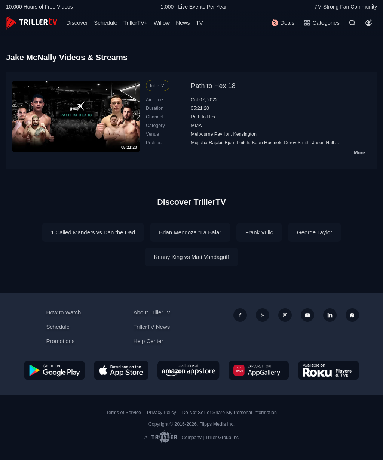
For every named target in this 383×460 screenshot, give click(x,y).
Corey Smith (297, 142)
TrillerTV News (151, 327)
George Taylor (314, 232)
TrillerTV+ (135, 22)
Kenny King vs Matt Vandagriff (191, 257)
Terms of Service (123, 412)
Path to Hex (203, 117)
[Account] (369, 23)
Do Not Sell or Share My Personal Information (229, 412)
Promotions (60, 341)
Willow (162, 22)
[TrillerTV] (31, 22)
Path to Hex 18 (213, 86)
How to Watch (63, 312)
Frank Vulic (259, 232)
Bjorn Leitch (237, 142)
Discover (77, 22)
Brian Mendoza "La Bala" (190, 232)
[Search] (352, 23)
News (183, 22)
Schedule (105, 22)
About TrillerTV (151, 312)
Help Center (148, 341)
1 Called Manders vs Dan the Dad (93, 232)
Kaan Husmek (266, 142)
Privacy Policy (161, 412)
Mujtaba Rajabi (206, 142)
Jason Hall (323, 142)
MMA (196, 125)
